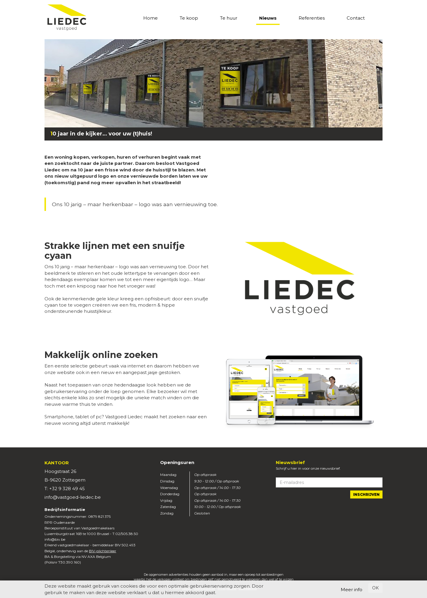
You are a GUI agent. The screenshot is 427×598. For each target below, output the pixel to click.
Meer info (351, 589)
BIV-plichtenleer (102, 551)
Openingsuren (177, 462)
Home (150, 18)
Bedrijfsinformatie (64, 509)
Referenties (312, 18)
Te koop (189, 18)
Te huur (228, 18)
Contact (356, 18)
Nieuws (268, 18)
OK (375, 588)
